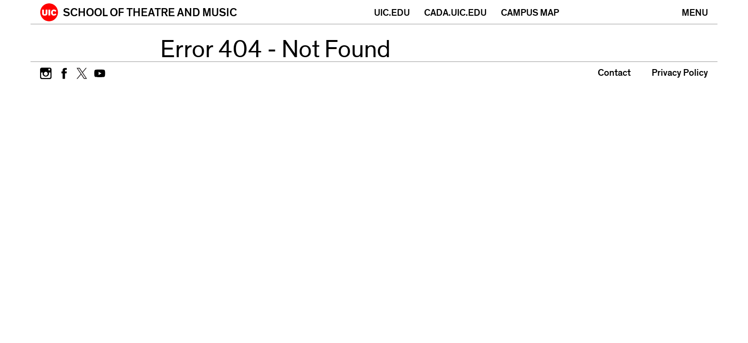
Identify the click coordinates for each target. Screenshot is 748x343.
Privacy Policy (680, 73)
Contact (614, 73)
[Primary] (695, 12)
